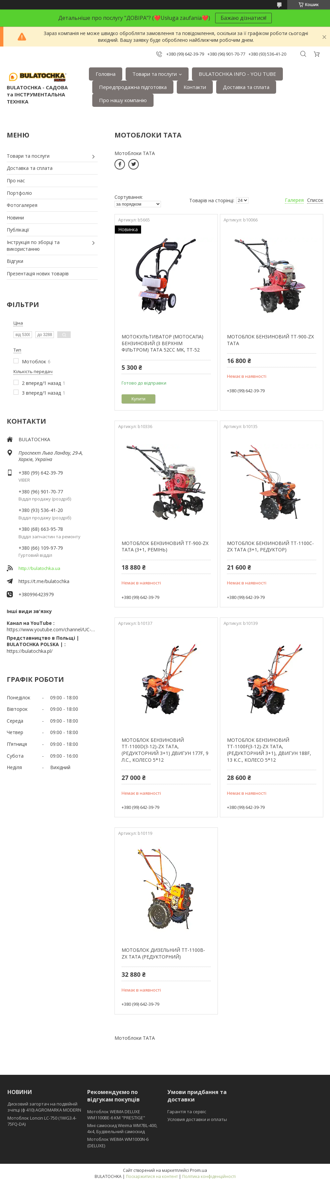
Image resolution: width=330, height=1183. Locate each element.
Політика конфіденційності (209, 1176)
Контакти (195, 87)
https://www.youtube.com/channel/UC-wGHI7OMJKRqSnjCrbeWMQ (52, 629)
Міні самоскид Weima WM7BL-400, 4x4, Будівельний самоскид (122, 1128)
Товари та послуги (154, 73)
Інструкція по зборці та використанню (33, 245)
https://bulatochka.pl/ (30, 651)
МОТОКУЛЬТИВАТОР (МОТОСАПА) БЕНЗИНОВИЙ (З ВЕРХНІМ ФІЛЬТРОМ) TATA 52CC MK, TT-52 (162, 343)
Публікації (18, 229)
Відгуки (15, 261)
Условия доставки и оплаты (197, 1119)
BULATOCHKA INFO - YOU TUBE (237, 73)
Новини (15, 217)
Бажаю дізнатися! (243, 18)
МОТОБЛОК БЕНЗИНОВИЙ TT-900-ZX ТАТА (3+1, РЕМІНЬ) (165, 546)
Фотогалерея (22, 205)
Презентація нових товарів (38, 273)
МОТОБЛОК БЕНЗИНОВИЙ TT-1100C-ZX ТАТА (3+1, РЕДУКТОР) (270, 546)
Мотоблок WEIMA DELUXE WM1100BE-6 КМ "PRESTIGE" (116, 1115)
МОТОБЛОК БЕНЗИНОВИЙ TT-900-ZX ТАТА (270, 339)
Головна (106, 73)
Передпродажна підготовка (133, 87)
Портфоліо (19, 193)
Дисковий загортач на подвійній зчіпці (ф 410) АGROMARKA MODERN (44, 1107)
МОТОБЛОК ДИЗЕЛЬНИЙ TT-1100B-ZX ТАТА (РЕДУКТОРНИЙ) (163, 953)
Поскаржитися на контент (152, 1176)
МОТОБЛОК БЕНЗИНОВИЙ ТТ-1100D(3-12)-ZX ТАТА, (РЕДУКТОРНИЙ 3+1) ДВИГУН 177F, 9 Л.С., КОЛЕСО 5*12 (165, 750)
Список (315, 200)
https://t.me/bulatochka (44, 581)
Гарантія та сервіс (186, 1112)
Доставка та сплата (246, 87)
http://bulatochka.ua (39, 568)
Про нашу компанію (123, 100)
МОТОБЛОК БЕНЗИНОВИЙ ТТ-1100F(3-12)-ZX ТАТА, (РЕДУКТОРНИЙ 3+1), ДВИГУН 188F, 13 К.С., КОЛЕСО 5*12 (269, 750)
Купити (138, 398)
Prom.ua (198, 1170)
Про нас (16, 180)
